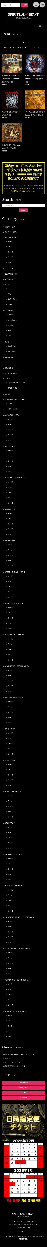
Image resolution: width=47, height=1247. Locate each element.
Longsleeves (13, 320)
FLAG (7, 363)
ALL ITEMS (9, 269)
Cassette (11, 304)
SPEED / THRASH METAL (15, 572)
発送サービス (10, 227)
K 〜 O (10, 252)
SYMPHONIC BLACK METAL (16, 1011)
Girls (9, 330)
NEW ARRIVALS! (11, 274)
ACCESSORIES (11, 373)
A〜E (10, 984)
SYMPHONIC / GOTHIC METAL (17, 666)
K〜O (10, 1026)
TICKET (8, 379)
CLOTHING (9, 311)
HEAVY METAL (11, 446)
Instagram (23, 1088)
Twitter (23, 1093)
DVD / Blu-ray (13, 299)
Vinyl (9, 294)
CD (9, 289)
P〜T (10, 1031)
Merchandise (13, 409)
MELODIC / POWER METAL (16, 478)
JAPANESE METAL (12, 415)
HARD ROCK (10, 729)
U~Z (9, 1036)
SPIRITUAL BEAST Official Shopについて (20, 1055)
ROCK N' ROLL (11, 760)
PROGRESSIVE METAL (14, 854)
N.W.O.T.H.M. (10, 541)
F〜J (9, 1021)
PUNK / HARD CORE (13, 792)
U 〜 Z (10, 262)
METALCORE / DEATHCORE (16, 980)
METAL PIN (9, 358)
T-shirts (10, 315)
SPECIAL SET (10, 279)
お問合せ (7, 1058)
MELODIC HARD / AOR (14, 697)
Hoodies (11, 325)
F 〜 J (10, 247)
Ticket (10, 404)
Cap (9, 336)
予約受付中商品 (11, 232)
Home (5, 48)
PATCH (7, 342)
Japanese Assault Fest (16, 383)
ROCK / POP (10, 823)
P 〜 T (10, 257)
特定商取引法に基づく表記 (14, 1066)
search (24, 5)
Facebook (23, 1098)
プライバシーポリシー (13, 1062)
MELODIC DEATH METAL (15, 635)
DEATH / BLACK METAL (20, 48)
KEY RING (9, 368)
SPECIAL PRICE (11, 237)
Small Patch (12, 346)
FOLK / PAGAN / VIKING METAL (17, 949)
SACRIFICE (12, 388)
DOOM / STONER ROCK (14, 886)
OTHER (8, 394)
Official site (23, 1083)
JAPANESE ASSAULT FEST (16, 400)
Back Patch (12, 351)
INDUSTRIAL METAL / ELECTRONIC (19, 917)
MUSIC (7, 284)
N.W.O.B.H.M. (10, 509)
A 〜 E (34, 48)
